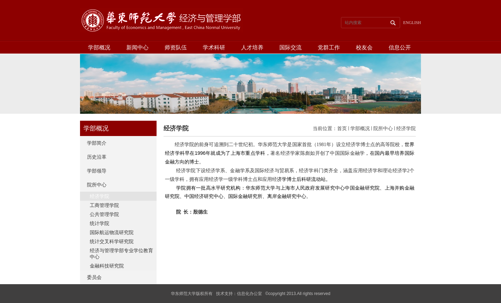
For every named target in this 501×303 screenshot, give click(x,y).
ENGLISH (412, 22)
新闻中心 (137, 47)
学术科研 (214, 47)
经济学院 (406, 128)
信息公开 (400, 47)
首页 (342, 128)
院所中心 (383, 128)
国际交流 (290, 47)
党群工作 (329, 47)
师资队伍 (176, 47)
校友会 (364, 47)
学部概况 (99, 47)
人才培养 (252, 47)
